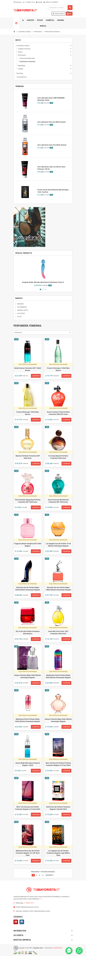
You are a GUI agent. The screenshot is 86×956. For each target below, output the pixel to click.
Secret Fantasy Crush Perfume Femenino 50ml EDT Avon (58, 413)
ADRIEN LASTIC (22, 310)
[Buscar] (60, 7)
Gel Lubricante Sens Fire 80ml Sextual (51, 145)
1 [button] (40, 289)
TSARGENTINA (57, 948)
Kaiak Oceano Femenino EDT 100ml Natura (27, 369)
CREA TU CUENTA (51, 2)
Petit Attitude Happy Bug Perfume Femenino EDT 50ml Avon (28, 501)
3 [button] (45, 289)
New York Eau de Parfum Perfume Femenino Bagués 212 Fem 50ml (58, 764)
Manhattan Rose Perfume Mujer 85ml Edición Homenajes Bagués (27, 720)
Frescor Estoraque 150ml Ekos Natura (58, 369)
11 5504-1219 (29, 2)
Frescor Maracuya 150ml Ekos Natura (27, 413)
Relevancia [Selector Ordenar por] (18, 332)
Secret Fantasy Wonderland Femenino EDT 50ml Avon (58, 501)
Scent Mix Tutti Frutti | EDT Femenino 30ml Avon (58, 632)
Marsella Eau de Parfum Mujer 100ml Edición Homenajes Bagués (58, 589)
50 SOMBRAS (22, 307)
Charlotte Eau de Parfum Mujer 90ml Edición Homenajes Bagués (27, 589)
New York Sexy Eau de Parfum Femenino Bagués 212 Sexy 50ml (27, 808)
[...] (41, 899)
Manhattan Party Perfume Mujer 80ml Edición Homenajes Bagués (58, 676)
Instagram (22, 922)
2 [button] (43, 289)
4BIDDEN (20, 304)
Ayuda (39, 2)
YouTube (16, 922)
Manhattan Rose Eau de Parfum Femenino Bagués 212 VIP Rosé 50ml (28, 853)
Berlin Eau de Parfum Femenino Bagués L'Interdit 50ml (58, 808)
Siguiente (49, 875)
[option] (43, 272)
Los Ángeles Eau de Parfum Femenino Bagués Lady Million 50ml (58, 853)
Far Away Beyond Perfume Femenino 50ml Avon (58, 457)
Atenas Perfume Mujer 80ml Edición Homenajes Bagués (58, 720)
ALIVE (19, 316)
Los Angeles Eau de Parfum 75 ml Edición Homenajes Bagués (58, 545)
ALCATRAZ (21, 313)
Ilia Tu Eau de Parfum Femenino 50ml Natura (28, 632)
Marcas (18, 298)
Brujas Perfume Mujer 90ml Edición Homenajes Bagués (27, 676)
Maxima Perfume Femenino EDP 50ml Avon (28, 457)
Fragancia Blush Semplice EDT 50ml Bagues (27, 545)
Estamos (18, 2)
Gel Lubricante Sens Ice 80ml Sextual (51, 122)
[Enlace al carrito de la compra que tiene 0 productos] (69, 14)
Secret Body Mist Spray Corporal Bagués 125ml (28, 764)
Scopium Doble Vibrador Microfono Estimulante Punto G (43, 282)
